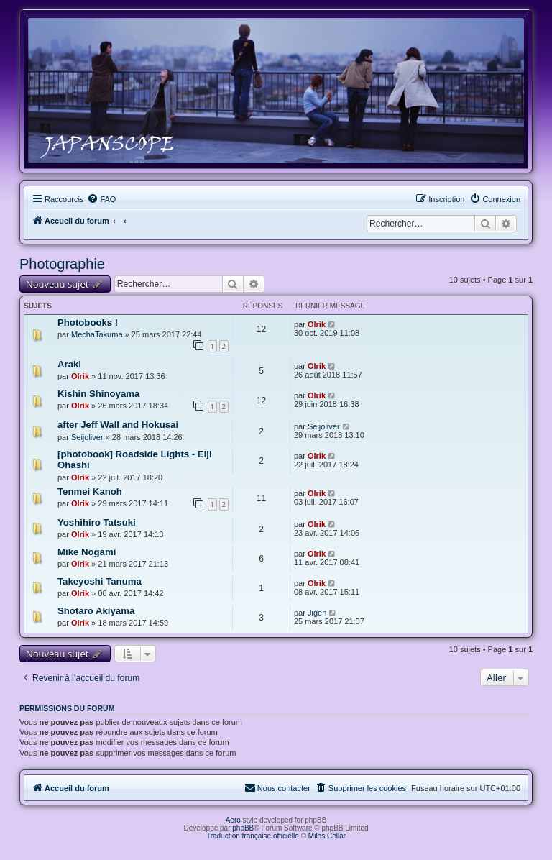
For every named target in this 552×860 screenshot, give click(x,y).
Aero (233, 820)
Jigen (317, 612)
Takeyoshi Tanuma (100, 581)
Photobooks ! (88, 322)
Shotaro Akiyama (96, 610)
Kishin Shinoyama (98, 393)
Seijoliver (87, 437)
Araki (69, 364)
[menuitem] (101, 199)
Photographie (62, 264)
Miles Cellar (327, 836)
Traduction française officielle (252, 836)
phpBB (243, 828)
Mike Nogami (87, 551)
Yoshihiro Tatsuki (97, 522)
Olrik (317, 324)
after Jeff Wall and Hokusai (118, 424)
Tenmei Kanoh (90, 491)
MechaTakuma (97, 334)
